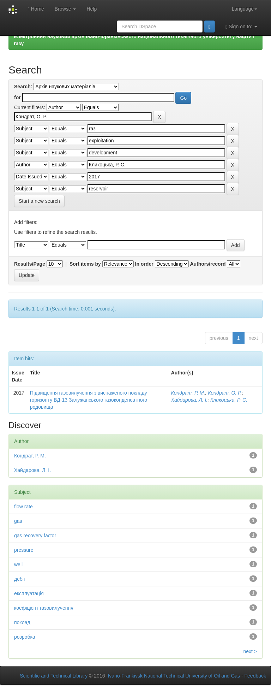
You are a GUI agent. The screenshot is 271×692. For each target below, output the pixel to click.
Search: (23, 86)
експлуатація (29, 593)
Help (91, 9)
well (18, 564)
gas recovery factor (35, 535)
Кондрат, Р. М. (188, 393)
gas (18, 521)
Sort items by (85, 264)
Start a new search (39, 201)
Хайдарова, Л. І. (189, 400)
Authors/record (207, 264)
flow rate (23, 506)
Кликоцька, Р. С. (228, 400)
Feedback (255, 676)
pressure (23, 550)
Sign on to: (241, 27)
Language (244, 9)
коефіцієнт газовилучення (43, 608)
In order (144, 264)
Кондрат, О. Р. (225, 393)
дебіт (20, 579)
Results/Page (29, 264)
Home (36, 9)
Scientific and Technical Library (54, 676)
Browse (65, 9)
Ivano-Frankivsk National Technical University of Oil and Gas (174, 676)
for (17, 97)
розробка (24, 637)
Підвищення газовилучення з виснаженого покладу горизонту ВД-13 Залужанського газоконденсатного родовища (88, 400)
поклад (22, 622)
